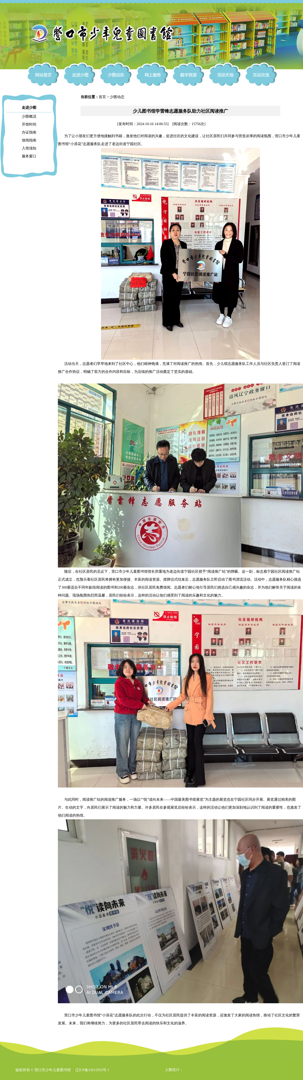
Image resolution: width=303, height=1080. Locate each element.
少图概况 (29, 116)
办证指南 (29, 132)
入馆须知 (29, 148)
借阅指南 (29, 140)
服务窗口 (29, 156)
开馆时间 (29, 124)
